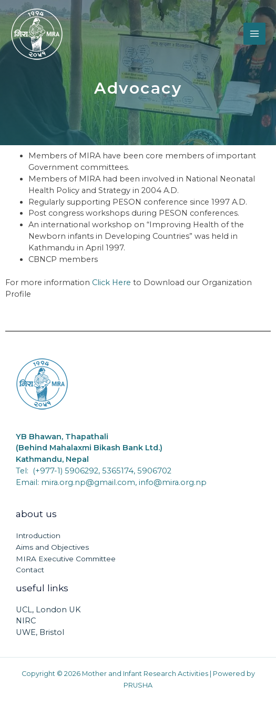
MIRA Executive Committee (66, 558)
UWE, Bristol (40, 632)
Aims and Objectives (52, 547)
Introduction (38, 535)
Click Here (111, 282)
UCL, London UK (48, 609)
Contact (30, 569)
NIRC (26, 620)
